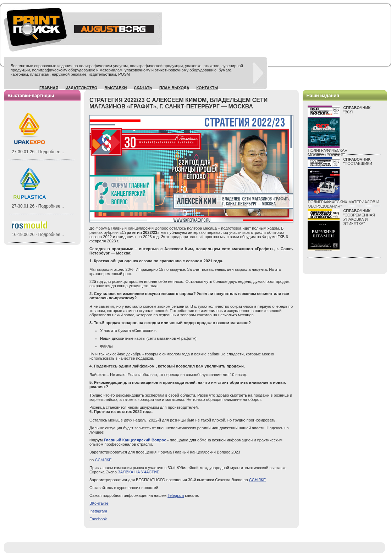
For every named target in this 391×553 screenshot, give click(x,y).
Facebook (98, 519)
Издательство (81, 88)
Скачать (143, 88)
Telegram (175, 495)
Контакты (207, 88)
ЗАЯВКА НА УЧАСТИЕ (138, 472)
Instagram (98, 511)
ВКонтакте (99, 503)
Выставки (115, 88)
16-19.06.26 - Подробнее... (38, 234)
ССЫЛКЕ (103, 460)
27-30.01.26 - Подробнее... (38, 151)
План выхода (174, 88)
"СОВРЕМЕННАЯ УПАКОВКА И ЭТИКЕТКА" (359, 217)
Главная (48, 88)
